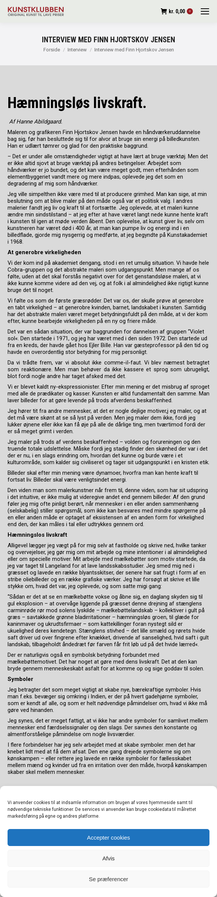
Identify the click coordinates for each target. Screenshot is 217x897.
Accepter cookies (108, 837)
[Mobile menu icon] (204, 11)
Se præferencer (108, 879)
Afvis (108, 858)
